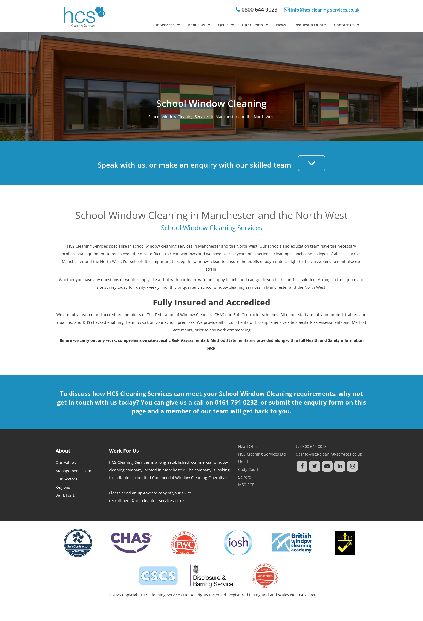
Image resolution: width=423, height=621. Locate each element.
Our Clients (255, 24)
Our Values (66, 462)
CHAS (219, 314)
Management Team (73, 470)
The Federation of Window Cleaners (179, 314)
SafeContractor (247, 314)
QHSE (226, 24)
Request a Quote (310, 24)
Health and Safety (323, 340)
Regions (63, 487)
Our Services (165, 24)
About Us (199, 24)
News (281, 24)
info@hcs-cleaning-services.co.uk (331, 454)
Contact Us (346, 24)
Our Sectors (66, 479)
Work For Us (66, 495)
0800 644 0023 (258, 9)
